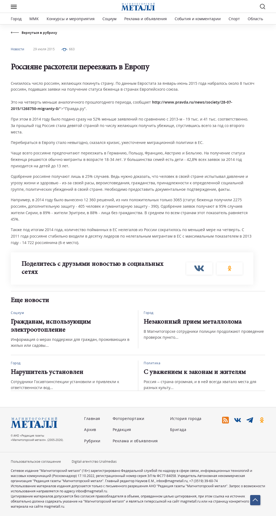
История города (186, 418)
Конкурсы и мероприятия (71, 18)
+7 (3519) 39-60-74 (203, 481)
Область (255, 18)
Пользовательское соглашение (36, 461)
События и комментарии (198, 18)
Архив (90, 429)
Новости (17, 49)
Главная (92, 418)
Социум (109, 18)
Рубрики (92, 440)
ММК (34, 18)
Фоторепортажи (128, 418)
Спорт (234, 18)
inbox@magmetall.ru (172, 481)
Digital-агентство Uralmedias (94, 461)
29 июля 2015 (44, 49)
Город (16, 18)
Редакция (122, 429)
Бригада (178, 429)
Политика (152, 363)
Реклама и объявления (145, 18)
